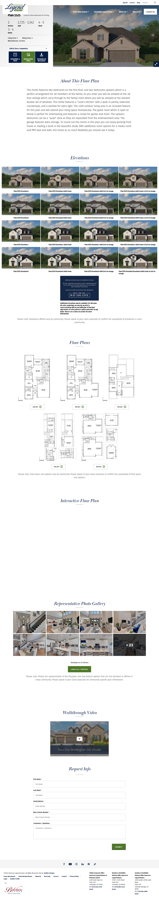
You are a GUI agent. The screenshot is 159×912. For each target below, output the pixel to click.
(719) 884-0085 (142, 891)
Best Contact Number (41, 812)
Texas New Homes (9, 876)
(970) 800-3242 (120, 887)
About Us (38, 876)
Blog (138, 3)
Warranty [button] (136, 11)
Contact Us (150, 11)
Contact (64, 876)
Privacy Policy (74, 876)
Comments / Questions (41, 823)
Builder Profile (15, 879)
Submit (118, 847)
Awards (125, 3)
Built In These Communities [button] (19, 49)
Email (91, 889)
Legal (5, 879)
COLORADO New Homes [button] (103, 11)
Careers (132, 3)
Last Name (37, 790)
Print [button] (37, 407)
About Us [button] (122, 11)
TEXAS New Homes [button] (80, 11)
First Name (37, 779)
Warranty (47, 876)
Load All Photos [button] (79, 669)
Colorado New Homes (25, 876)
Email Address (38, 801)
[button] (153, 35)
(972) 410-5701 (97, 887)
